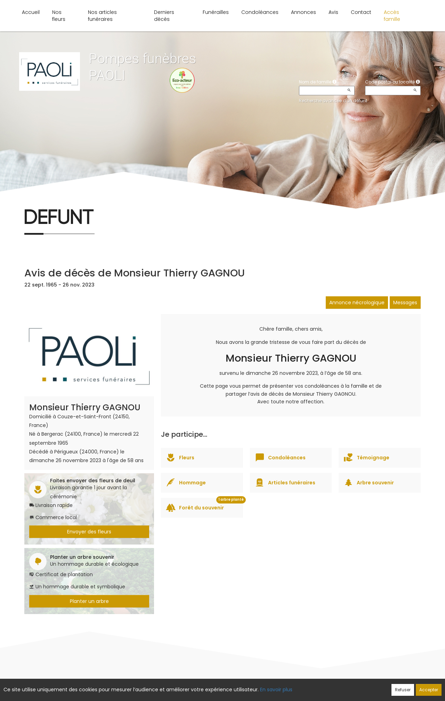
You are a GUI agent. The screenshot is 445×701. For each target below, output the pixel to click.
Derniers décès (164, 16)
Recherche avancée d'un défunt (333, 101)
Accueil (31, 12)
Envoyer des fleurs (89, 531)
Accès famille (392, 16)
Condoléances (259, 12)
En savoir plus (276, 689)
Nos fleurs (58, 16)
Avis (333, 12)
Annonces (303, 12)
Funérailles (216, 12)
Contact (361, 12)
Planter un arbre (89, 601)
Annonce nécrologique (357, 302)
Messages (405, 302)
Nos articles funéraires (102, 16)
